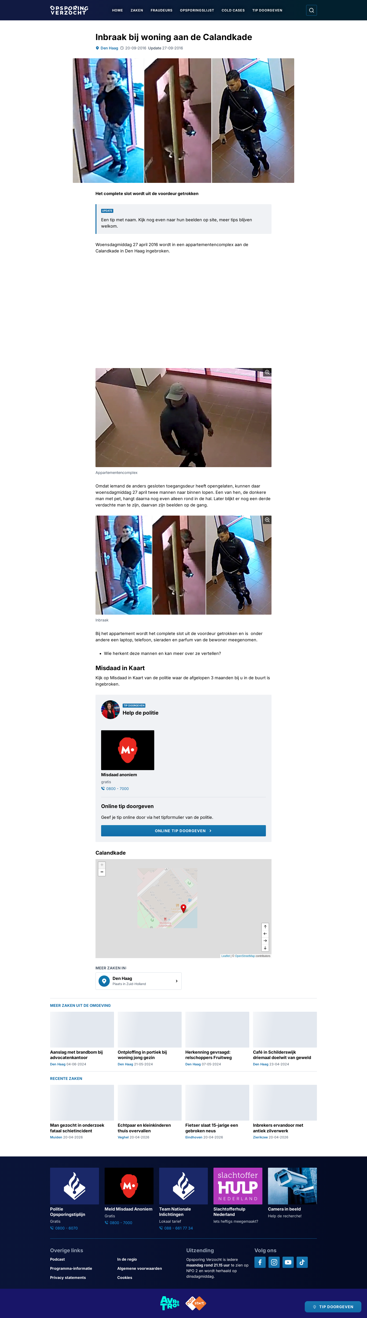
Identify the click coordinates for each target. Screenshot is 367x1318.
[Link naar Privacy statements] (82, 1277)
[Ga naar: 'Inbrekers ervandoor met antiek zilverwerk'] (285, 1112)
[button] (183, 908)
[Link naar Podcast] (82, 1259)
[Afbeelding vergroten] (267, 372)
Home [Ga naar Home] (117, 10)
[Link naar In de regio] (149, 1259)
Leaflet (225, 956)
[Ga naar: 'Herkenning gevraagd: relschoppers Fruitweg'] (217, 1039)
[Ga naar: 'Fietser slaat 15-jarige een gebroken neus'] (217, 1112)
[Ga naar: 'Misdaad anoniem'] (127, 760)
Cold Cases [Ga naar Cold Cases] (233, 10)
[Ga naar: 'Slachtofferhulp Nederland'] (237, 1196)
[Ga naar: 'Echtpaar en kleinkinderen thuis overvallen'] (150, 1112)
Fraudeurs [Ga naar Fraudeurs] (161, 10)
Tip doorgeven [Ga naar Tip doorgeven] (267, 10)
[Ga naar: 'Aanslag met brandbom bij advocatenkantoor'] (82, 1039)
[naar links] (265, 933)
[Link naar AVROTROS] (170, 1303)
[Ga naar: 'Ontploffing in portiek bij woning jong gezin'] (150, 1039)
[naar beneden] (265, 947)
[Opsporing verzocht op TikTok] (302, 1262)
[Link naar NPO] (196, 1303)
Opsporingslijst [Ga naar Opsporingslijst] (197, 10)
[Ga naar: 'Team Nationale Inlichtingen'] (183, 1199)
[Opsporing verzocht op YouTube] (288, 1262)
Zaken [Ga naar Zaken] (137, 10)
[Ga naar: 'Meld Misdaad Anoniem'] (129, 1197)
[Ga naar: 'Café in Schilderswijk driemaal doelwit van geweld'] (285, 1039)
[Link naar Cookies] (149, 1277)
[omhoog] (265, 926)
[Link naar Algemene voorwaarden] (149, 1268)
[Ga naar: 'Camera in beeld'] (292, 1193)
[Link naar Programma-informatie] (82, 1268)
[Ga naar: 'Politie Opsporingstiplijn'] (74, 1199)
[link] (138, 981)
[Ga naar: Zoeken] (311, 10)
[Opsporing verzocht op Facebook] (260, 1262)
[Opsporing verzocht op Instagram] (274, 1262)
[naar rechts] (265, 940)
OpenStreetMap (245, 956)
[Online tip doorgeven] (183, 830)
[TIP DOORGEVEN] (333, 1306)
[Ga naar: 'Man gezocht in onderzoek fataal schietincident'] (82, 1112)
